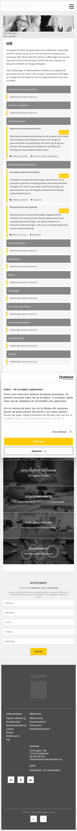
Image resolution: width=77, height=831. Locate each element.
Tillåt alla (38, 441)
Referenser (36, 725)
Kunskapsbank (38, 721)
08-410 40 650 (37, 756)
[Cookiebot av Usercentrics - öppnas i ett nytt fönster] (59, 378)
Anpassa (39, 451)
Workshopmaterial (16, 725)
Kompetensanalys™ (40, 728)
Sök (8, 739)
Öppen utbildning (16, 718)
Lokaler (10, 728)
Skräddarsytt (13, 721)
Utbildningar (10, 33)
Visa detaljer (59, 431)
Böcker (10, 732)
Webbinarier (13, 735)
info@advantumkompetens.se (46, 759)
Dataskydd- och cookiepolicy (45, 770)
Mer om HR (9, 36)
